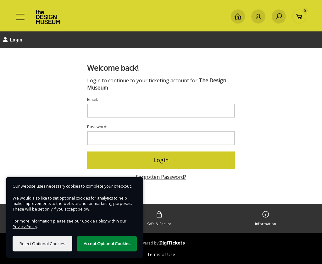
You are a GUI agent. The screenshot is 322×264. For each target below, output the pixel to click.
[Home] (238, 16)
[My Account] (258, 16)
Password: (97, 126)
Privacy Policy (25, 226)
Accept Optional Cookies (107, 243)
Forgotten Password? (161, 176)
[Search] (279, 16)
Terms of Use (161, 254)
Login (161, 160)
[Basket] (299, 16)
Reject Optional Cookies (42, 243)
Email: (92, 99)
